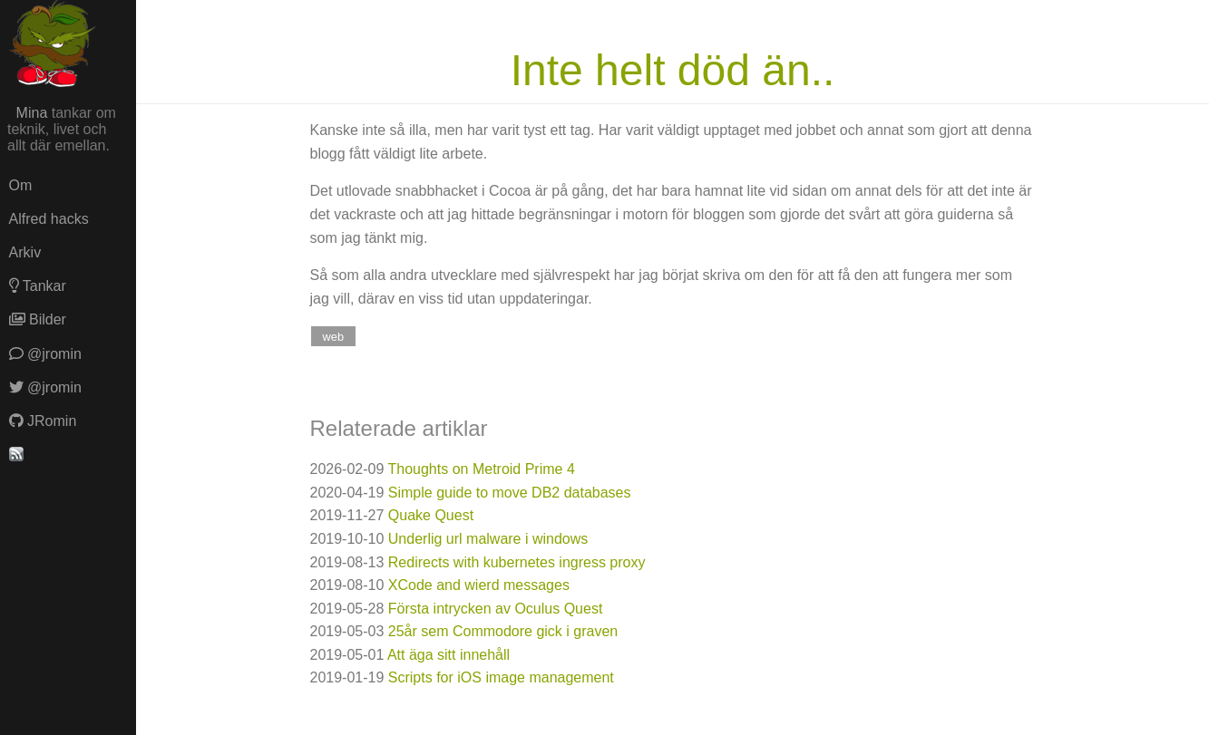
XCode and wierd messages (479, 585)
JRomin (43, 421)
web (333, 336)
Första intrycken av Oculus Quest (495, 608)
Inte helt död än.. (673, 70)
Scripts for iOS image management (501, 677)
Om (21, 185)
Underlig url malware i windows (488, 538)
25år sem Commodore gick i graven (503, 631)
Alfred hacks (49, 219)
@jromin (45, 354)
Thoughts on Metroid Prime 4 (481, 469)
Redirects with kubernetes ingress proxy (517, 562)
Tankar (37, 286)
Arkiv (25, 252)
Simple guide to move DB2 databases (509, 492)
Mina (32, 113)
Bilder (37, 319)
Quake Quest (430, 515)
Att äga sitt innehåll (448, 654)
